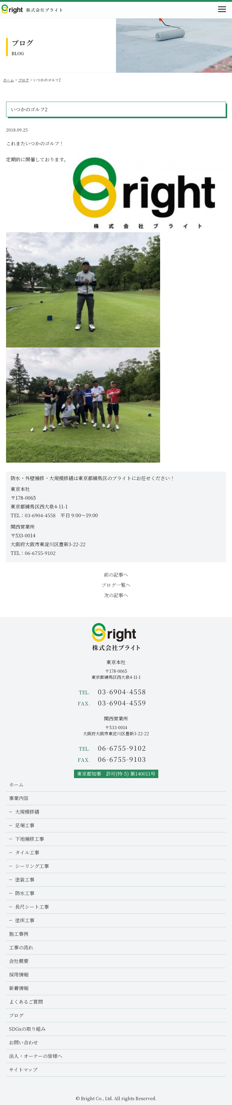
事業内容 (18, 798)
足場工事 (24, 825)
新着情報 (18, 988)
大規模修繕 (27, 811)
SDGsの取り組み (27, 1028)
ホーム (8, 79)
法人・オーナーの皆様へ (35, 1056)
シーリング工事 (32, 866)
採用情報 (18, 974)
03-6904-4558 (40, 515)
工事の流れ (21, 947)
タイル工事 (27, 852)
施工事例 (18, 933)
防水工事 (24, 893)
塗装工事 (24, 879)
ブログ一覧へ (116, 584)
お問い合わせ (23, 1042)
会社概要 (18, 961)
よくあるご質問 (26, 1001)
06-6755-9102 (40, 552)
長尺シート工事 (32, 906)
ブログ (23, 79)
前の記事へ (116, 574)
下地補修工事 (29, 838)
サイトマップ (23, 1069)
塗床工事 (24, 920)
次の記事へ (116, 595)
